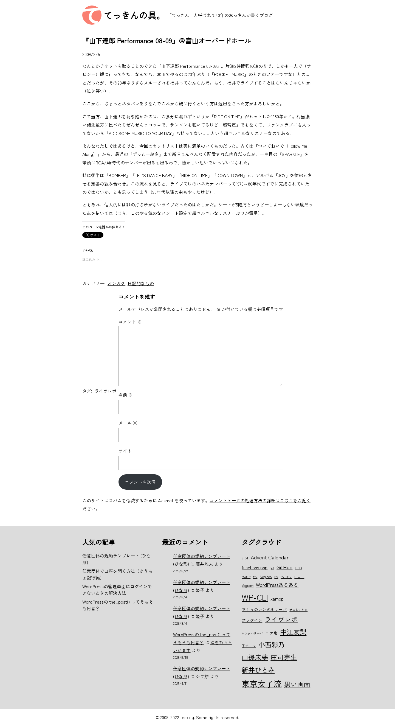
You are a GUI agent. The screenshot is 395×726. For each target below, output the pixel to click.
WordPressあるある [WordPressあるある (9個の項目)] (277, 584)
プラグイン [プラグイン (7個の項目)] (252, 620)
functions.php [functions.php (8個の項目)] (254, 567)
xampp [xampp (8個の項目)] (277, 598)
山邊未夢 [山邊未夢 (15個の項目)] (255, 657)
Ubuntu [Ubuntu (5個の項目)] (299, 577)
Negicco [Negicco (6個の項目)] (266, 576)
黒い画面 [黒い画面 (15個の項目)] (297, 684)
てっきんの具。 (134, 15)
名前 (126, 394)
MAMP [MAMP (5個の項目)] (246, 577)
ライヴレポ (105, 391)
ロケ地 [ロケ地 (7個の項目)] (271, 633)
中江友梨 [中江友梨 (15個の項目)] (293, 632)
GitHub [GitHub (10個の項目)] (284, 567)
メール (128, 422)
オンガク (116, 283)
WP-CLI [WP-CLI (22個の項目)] (255, 597)
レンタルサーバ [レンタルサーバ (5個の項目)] (252, 633)
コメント (130, 321)
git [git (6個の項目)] (272, 567)
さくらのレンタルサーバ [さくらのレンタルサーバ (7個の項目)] (264, 609)
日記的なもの (141, 283)
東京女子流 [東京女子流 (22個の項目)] (261, 683)
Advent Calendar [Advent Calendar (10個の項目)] (270, 557)
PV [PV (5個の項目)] (276, 577)
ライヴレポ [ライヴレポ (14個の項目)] (281, 619)
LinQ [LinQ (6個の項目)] (298, 567)
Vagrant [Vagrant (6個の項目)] (247, 585)
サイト (125, 450)
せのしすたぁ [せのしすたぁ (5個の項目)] (298, 610)
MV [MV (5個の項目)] (255, 577)
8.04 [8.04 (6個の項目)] (245, 557)
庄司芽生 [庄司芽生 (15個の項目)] (283, 657)
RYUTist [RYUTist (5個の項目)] (286, 577)
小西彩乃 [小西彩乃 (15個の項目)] (271, 644)
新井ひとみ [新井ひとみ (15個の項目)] (258, 669)
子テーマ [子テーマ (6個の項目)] (249, 645)
